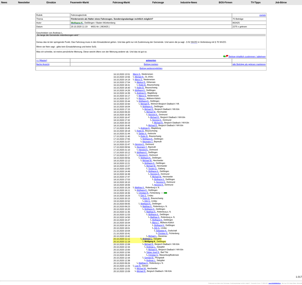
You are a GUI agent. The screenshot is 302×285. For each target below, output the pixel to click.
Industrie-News (188, 2)
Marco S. (137, 74)
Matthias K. (139, 187)
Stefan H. (143, 133)
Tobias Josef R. (152, 252)
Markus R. (141, 82)
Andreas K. (141, 93)
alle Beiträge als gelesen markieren (249, 64)
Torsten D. (152, 169)
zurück (262, 15)
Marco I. (142, 98)
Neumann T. (148, 142)
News (4, 2)
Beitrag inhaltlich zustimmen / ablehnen (244, 56)
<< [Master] (41, 60)
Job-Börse (281, 2)
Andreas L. (148, 239)
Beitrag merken (151, 64)
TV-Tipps (255, 2)
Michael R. (139, 77)
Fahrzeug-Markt (121, 2)
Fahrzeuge (158, 2)
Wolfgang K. (140, 90)
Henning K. (153, 115)
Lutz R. (138, 266)
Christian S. (153, 255)
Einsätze (51, 2)
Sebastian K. (161, 231)
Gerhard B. (149, 258)
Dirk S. (143, 196)
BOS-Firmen (225, 2)
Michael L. (152, 236)
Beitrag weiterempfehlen (151, 68)
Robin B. (142, 85)
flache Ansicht (42, 64)
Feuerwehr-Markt (79, 2)
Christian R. (144, 193)
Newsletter (24, 2)
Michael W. (151, 112)
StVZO (194, 42)
